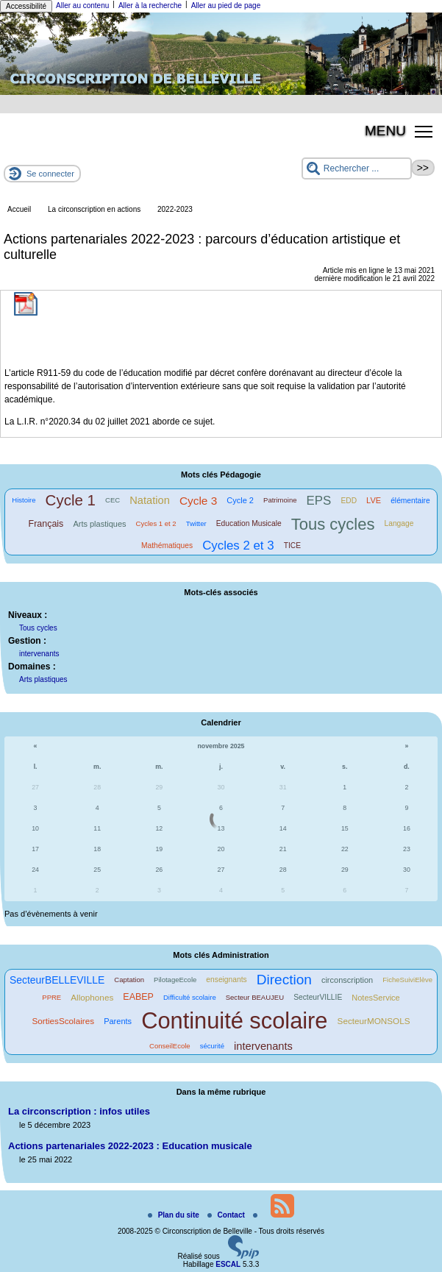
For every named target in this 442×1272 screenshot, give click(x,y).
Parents (118, 1021)
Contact (227, 1215)
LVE (373, 500)
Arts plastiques (99, 523)
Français (46, 524)
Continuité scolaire (234, 1021)
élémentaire (410, 501)
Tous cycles (333, 524)
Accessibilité (26, 6)
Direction (284, 979)
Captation (129, 980)
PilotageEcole (175, 980)
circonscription (347, 980)
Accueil (19, 209)
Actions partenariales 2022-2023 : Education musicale (130, 1145)
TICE (292, 545)
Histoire (23, 500)
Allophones (92, 997)
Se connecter (50, 173)
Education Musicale (249, 523)
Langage (399, 523)
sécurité (212, 1046)
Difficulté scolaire (189, 997)
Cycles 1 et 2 (156, 523)
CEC (112, 500)
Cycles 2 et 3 (238, 545)
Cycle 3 (198, 500)
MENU (385, 130)
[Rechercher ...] (357, 168)
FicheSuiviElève (407, 980)
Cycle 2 (240, 500)
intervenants (39, 654)
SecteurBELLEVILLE (57, 980)
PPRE (51, 997)
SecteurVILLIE (317, 997)
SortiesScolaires (63, 1021)
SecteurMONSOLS (374, 1021)
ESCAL (227, 1264)
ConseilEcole (169, 1046)
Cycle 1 (71, 499)
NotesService (375, 997)
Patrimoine (279, 500)
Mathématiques (167, 545)
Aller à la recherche (150, 5)
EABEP (138, 997)
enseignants (226, 980)
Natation (149, 500)
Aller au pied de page (226, 5)
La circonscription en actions (94, 209)
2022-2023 (175, 209)
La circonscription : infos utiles (79, 1111)
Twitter (196, 523)
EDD (349, 501)
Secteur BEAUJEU (255, 997)
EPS (319, 501)
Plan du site (175, 1215)
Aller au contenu (82, 5)
